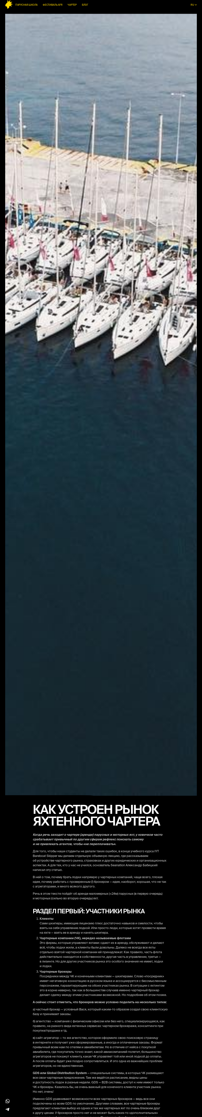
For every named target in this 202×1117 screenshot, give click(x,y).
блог (85, 4)
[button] (194, 5)
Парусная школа (26, 4)
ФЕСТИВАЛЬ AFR (52, 4)
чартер (72, 4)
